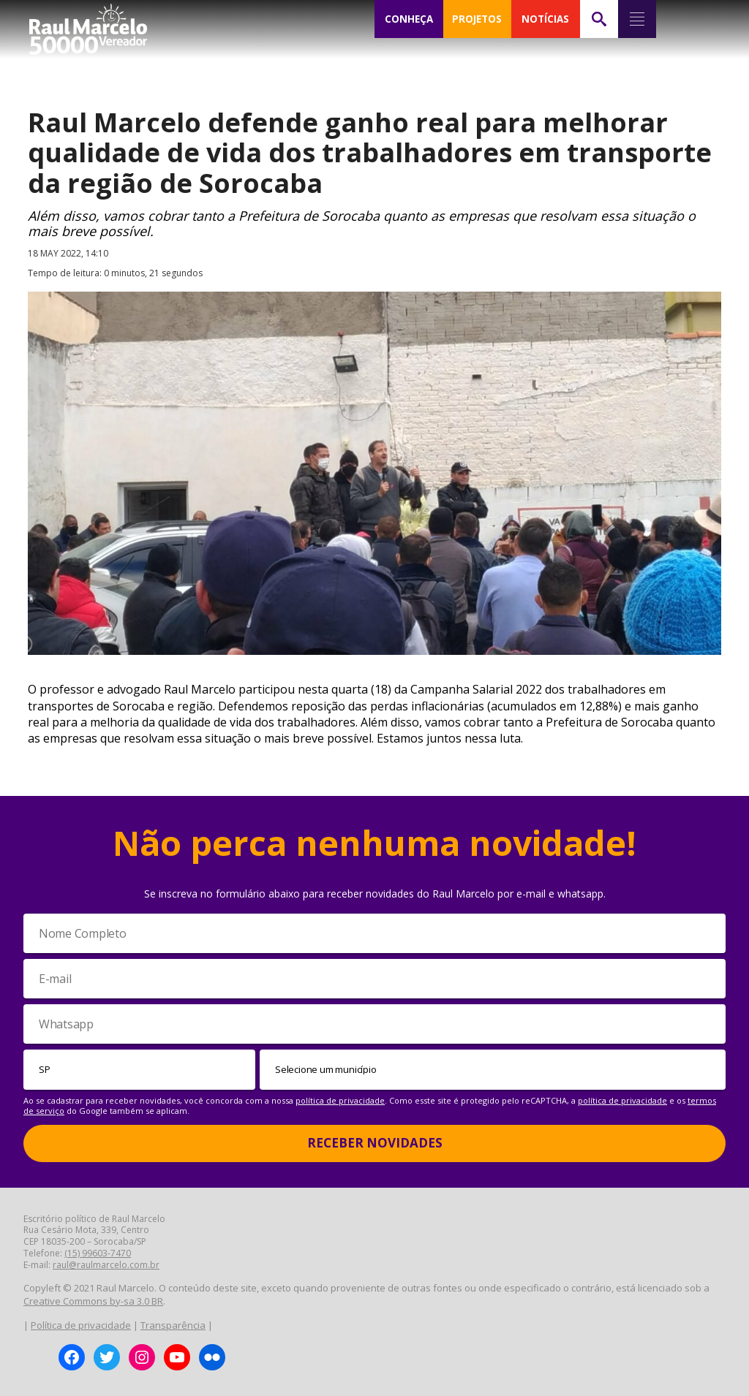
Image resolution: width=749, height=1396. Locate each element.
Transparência (173, 1325)
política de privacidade (340, 1100)
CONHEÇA (409, 19)
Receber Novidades (375, 1142)
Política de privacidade (81, 1325)
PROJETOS (477, 19)
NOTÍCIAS (545, 19)
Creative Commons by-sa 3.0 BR (93, 1301)
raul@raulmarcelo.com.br (106, 1265)
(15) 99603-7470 (97, 1253)
